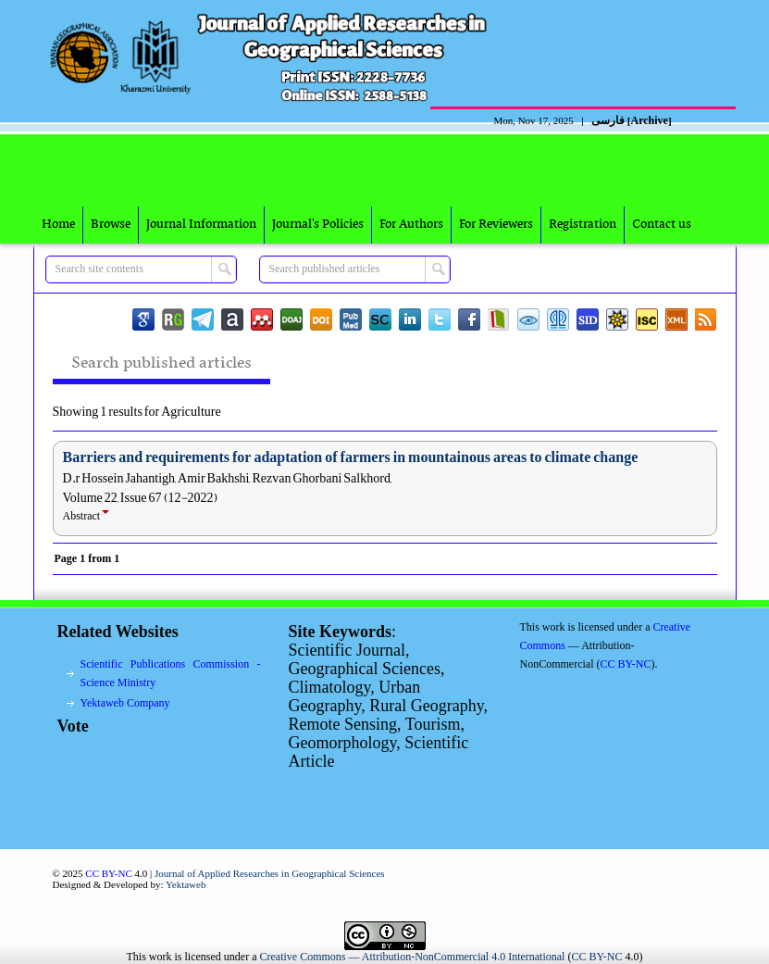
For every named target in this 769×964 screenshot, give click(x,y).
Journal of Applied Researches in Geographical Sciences (270, 873)
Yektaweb (186, 884)
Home (58, 224)
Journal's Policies (318, 224)
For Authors (411, 224)
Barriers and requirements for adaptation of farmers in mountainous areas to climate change (351, 457)
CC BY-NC (596, 956)
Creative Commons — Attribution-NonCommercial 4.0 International (412, 956)
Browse (110, 224)
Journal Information (201, 224)
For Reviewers (496, 224)
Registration (582, 224)
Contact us (661, 224)
